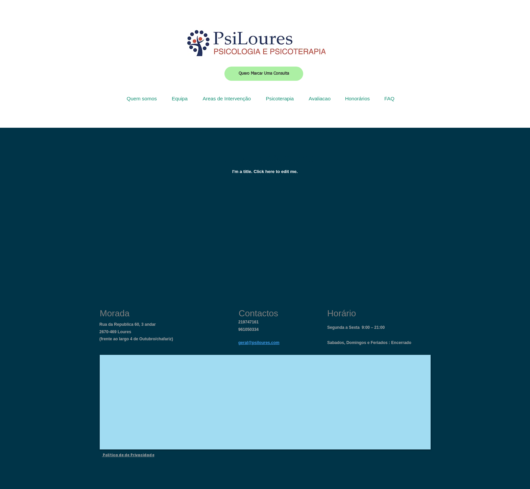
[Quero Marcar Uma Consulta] (263, 74)
